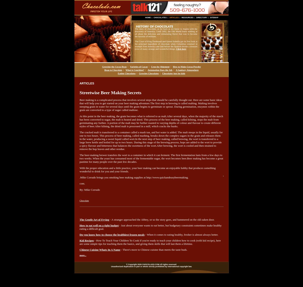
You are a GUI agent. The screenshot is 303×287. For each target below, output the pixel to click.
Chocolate (84, 200)
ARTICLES (174, 18)
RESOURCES (188, 18)
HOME (148, 18)
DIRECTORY (201, 18)
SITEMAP (214, 18)
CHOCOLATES (160, 18)
